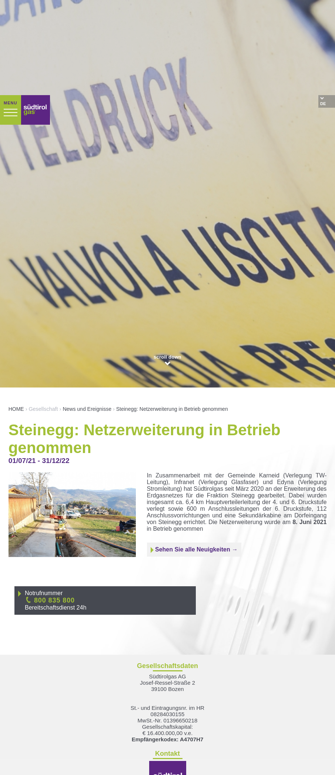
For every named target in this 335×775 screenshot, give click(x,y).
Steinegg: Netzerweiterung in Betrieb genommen (172, 318)
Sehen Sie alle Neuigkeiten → (194, 458)
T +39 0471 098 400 (167, 720)
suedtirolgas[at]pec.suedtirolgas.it (167, 738)
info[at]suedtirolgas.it (167, 732)
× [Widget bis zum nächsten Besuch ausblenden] (24, 728)
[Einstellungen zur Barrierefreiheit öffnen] (16, 736)
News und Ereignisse (87, 318)
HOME (16, 318)
